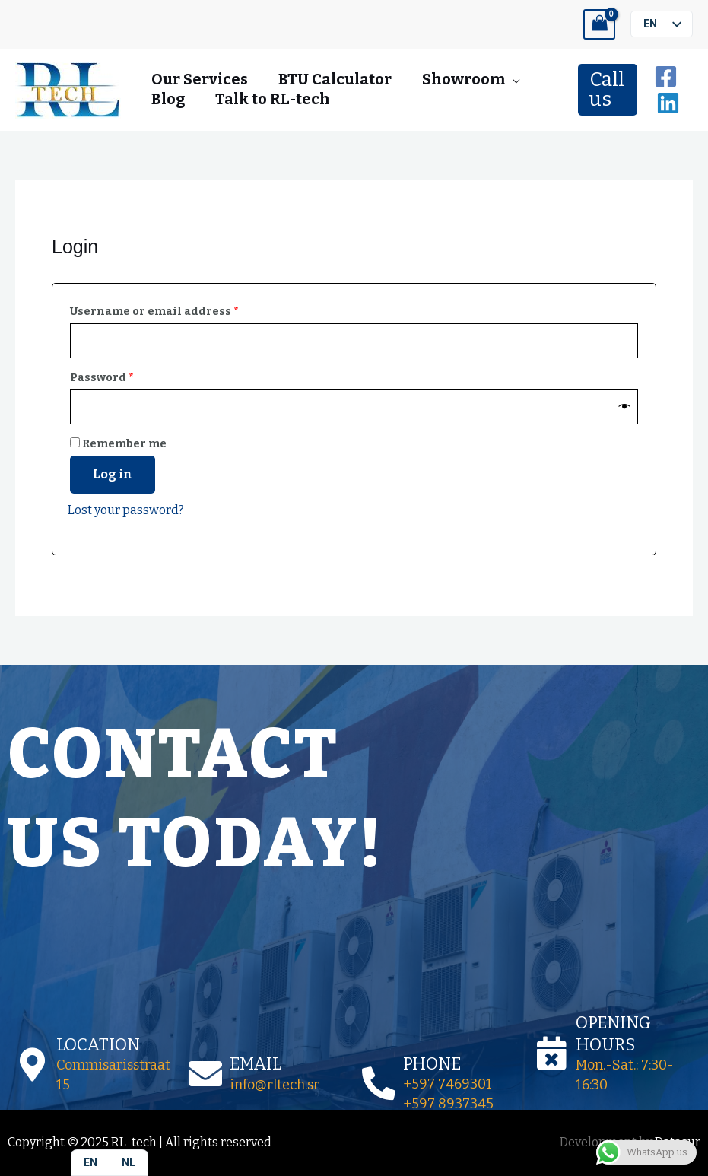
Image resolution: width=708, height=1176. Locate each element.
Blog (168, 99)
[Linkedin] (668, 103)
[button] (607, 90)
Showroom (463, 79)
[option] (129, 1162)
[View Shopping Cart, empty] (599, 24)
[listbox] (661, 24)
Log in (112, 474)
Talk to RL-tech (272, 99)
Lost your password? (126, 510)
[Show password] (624, 406)
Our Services (199, 79)
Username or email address (181, 309)
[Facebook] (665, 76)
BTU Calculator (335, 79)
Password (128, 375)
